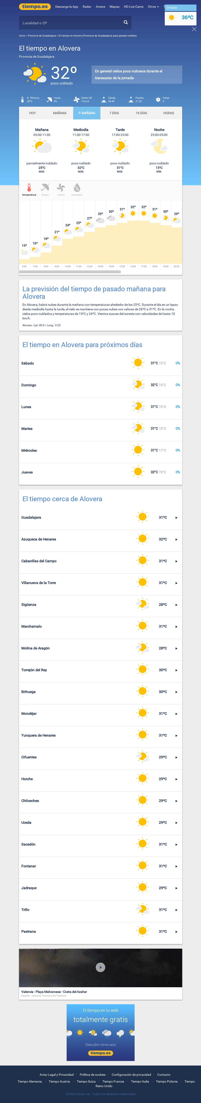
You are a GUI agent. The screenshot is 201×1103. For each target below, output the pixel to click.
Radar (87, 6)
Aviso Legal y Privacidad (57, 1074)
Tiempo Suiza (86, 1081)
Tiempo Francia (113, 1081)
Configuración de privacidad (131, 1074)
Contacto (163, 1074)
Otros (153, 6)
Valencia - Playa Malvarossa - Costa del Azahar (54, 992)
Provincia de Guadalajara (42, 35)
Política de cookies (93, 1074)
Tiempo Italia (140, 1081)
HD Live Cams (133, 6)
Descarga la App (66, 6)
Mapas (114, 6)
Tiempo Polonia (167, 1081)
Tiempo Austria (59, 1081)
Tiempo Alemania (30, 1081)
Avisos (100, 6)
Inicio (22, 35)
